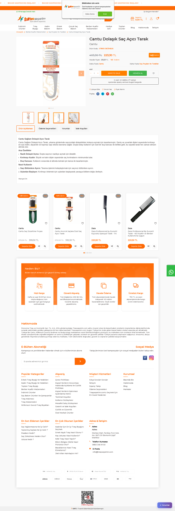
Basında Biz (128, 380)
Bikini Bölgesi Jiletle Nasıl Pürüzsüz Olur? (66, 443)
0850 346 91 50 (98, 445)
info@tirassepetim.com (103, 452)
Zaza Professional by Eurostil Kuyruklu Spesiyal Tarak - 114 (104, 232)
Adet (91, 69)
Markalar (127, 389)
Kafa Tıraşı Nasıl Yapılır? (65, 439)
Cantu (93, 44)
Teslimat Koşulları (63, 397)
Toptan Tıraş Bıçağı (29, 386)
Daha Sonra (90, 14)
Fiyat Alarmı (119, 89)
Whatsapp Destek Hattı (25, 12)
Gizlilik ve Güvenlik (63, 410)
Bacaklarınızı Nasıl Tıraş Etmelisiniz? (65, 449)
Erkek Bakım (59, 27)
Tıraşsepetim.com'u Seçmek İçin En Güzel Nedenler (103, 393)
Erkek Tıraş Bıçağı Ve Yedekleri (34, 380)
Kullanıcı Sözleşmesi (64, 400)
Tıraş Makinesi (27, 399)
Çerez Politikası (62, 380)
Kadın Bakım (47, 27)
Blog (133, 28)
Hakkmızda (128, 383)
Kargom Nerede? (151, 12)
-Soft (73, 509)
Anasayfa (19, 32)
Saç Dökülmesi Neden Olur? (33, 436)
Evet (105, 14)
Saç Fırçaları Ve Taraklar (57, 32)
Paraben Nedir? (28, 433)
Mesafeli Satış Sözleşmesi (66, 403)
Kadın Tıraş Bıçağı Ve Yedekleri (34, 383)
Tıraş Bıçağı (35, 27)
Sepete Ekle (114, 73)
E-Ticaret (79, 509)
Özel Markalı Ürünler (64, 413)
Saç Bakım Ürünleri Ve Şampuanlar (36, 396)
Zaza (93, 228)
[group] (51, 71)
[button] (50, 108)
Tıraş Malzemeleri (29, 402)
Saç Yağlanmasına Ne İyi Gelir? (34, 427)
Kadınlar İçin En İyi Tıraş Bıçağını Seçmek (69, 428)
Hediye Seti (109, 27)
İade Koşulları (81, 129)
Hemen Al (138, 73)
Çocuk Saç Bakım (73, 27)
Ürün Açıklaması (25, 129)
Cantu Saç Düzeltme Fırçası (30, 231)
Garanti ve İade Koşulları (65, 406)
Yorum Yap (107, 89)
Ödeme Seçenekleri (47, 129)
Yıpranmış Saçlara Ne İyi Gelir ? (34, 430)
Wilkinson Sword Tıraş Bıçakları (35, 405)
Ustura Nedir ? (27, 439)
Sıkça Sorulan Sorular (98, 380)
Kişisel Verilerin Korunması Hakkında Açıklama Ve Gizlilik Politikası (68, 385)
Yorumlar (66, 129)
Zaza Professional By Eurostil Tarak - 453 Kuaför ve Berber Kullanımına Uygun (141, 233)
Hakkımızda (143, 28)
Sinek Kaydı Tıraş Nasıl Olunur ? (69, 432)
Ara (108, 19)
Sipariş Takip (95, 386)
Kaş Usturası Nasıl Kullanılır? (67, 436)
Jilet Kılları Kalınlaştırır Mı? (66, 453)
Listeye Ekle (94, 89)
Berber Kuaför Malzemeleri (92, 27)
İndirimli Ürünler (22, 27)
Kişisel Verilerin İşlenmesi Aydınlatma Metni (66, 392)
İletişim (155, 28)
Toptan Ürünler (121, 27)
